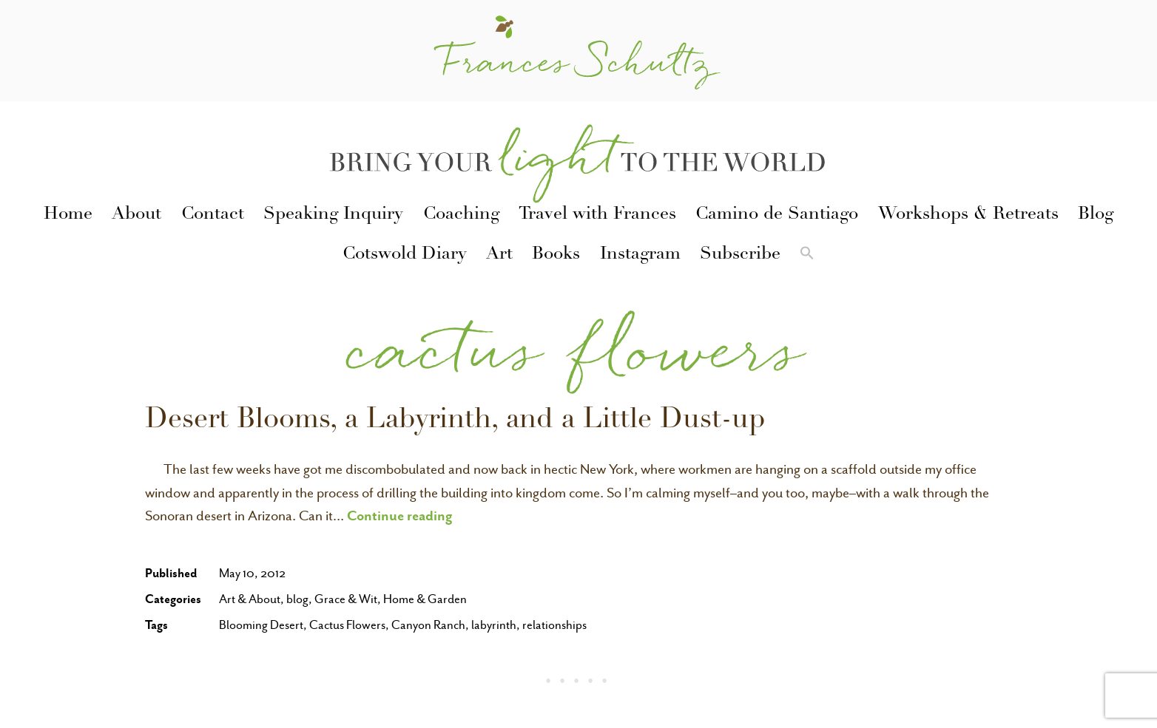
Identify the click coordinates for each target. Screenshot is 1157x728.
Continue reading (400, 515)
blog (297, 599)
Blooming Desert (261, 625)
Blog (1095, 215)
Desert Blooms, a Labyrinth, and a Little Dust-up (455, 421)
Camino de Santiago (776, 215)
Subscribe (740, 255)
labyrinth (493, 625)
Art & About (249, 599)
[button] (807, 256)
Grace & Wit (345, 599)
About (136, 215)
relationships (554, 625)
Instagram (640, 255)
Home (68, 215)
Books (556, 255)
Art (499, 255)
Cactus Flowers (347, 625)
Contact (212, 215)
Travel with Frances (597, 215)
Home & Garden (425, 599)
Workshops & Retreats (968, 215)
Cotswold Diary (405, 255)
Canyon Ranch (428, 625)
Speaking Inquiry (333, 215)
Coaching (461, 215)
